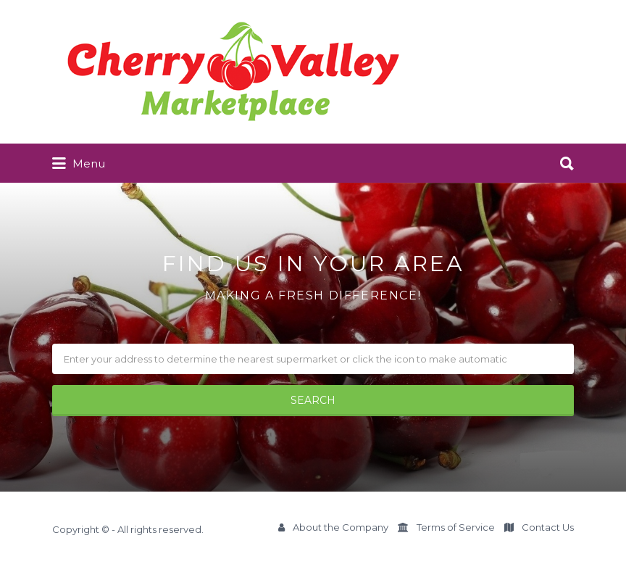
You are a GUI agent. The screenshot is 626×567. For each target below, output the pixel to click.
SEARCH (313, 400)
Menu (78, 164)
